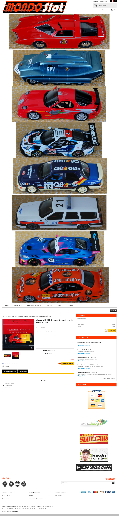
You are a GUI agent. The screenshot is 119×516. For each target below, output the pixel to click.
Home (7, 305)
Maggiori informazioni (10, 371)
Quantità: (48, 353)
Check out (110, 330)
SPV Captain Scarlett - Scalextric (86, 357)
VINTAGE (70, 305)
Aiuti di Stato (58, 495)
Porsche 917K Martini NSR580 (86, 351)
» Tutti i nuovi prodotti (109, 378)
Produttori (18, 305)
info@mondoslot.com (12, 511)
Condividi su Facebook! (11, 364)
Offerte (59, 305)
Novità (49, 305)
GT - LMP (15, 316)
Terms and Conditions (60, 492)
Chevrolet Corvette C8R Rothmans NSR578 (89, 344)
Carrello (102, 5)
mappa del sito (103, 1)
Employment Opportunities (36, 498)
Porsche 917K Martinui (84, 350)
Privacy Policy (6, 495)
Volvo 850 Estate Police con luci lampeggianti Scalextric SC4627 (94, 374)
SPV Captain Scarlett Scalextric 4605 (87, 359)
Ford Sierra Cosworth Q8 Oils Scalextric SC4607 (90, 366)
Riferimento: (47, 350)
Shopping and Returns (34, 492)
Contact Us (31, 495)
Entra (115, 10)
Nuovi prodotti (83, 337)
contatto (95, 1)
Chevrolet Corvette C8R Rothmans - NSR (89, 342)
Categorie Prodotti (34, 305)
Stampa (7, 366)
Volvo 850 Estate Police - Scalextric (87, 372)
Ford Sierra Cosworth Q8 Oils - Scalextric (89, 365)
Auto (9, 316)
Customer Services (7, 492)
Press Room (5, 498)
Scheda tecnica (23, 371)
